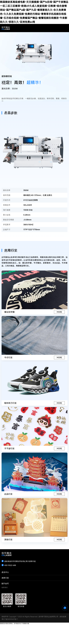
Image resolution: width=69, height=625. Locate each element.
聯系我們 (5, 587)
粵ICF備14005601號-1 (10, 619)
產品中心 (5, 572)
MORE (59, 312)
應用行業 (5, 578)
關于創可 (5, 583)
